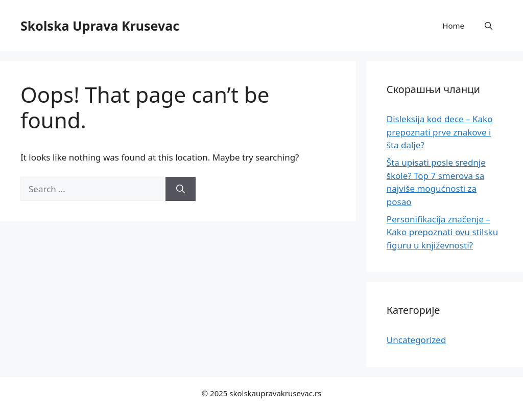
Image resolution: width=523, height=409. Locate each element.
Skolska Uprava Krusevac (99, 25)
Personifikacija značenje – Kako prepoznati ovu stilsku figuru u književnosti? (442, 232)
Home (453, 25)
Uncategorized (416, 340)
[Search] (180, 189)
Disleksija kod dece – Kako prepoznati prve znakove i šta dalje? (440, 132)
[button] (488, 25)
